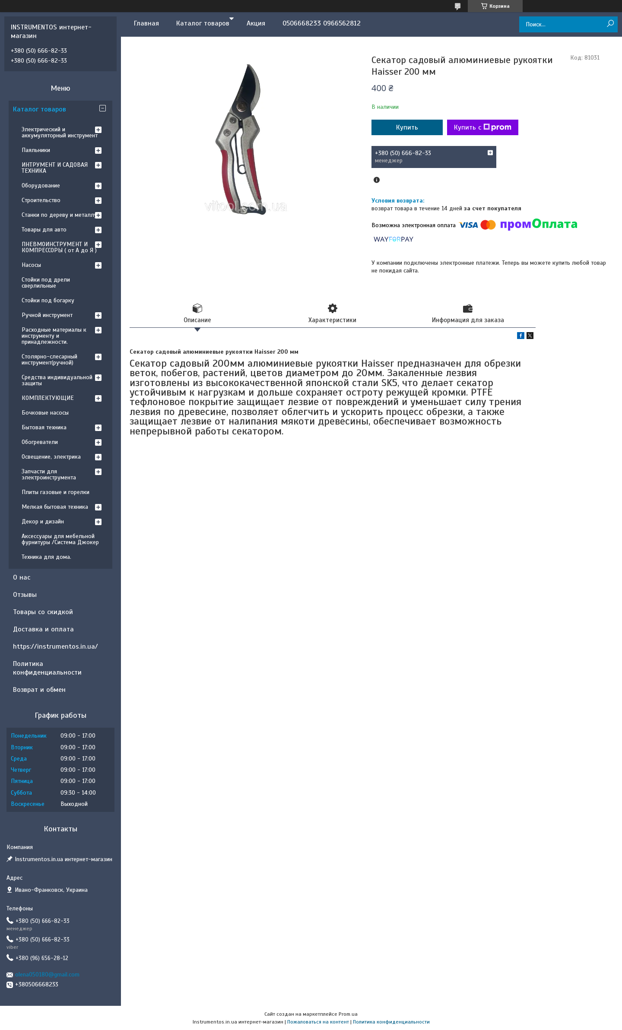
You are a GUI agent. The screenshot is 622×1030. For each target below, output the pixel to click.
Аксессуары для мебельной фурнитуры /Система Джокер (60, 539)
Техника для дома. (46, 557)
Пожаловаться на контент (318, 1022)
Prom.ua (348, 1014)
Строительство (41, 200)
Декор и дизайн (43, 521)
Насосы (31, 265)
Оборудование (41, 185)
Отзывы (25, 594)
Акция (256, 23)
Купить (407, 127)
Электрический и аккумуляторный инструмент (60, 132)
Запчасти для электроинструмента (49, 474)
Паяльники (36, 150)
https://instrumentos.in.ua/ (55, 646)
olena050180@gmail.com (47, 974)
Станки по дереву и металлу (59, 215)
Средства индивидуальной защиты (57, 380)
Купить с (482, 127)
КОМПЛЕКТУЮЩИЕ (48, 398)
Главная (146, 23)
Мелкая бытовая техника (55, 506)
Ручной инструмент (47, 315)
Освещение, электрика (51, 456)
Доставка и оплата (43, 629)
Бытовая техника (44, 427)
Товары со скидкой (43, 612)
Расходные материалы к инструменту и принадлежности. (54, 335)
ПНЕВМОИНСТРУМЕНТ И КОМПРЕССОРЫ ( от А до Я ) (59, 247)
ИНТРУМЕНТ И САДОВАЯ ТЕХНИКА (55, 167)
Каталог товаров (202, 23)
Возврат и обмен (39, 689)
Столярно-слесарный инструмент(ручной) (49, 359)
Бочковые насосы (45, 412)
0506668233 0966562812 (321, 23)
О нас (21, 577)
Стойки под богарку (48, 300)
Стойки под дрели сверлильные (46, 282)
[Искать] (610, 24)
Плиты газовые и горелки (55, 492)
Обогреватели (40, 442)
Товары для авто (44, 229)
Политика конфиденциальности (47, 668)
